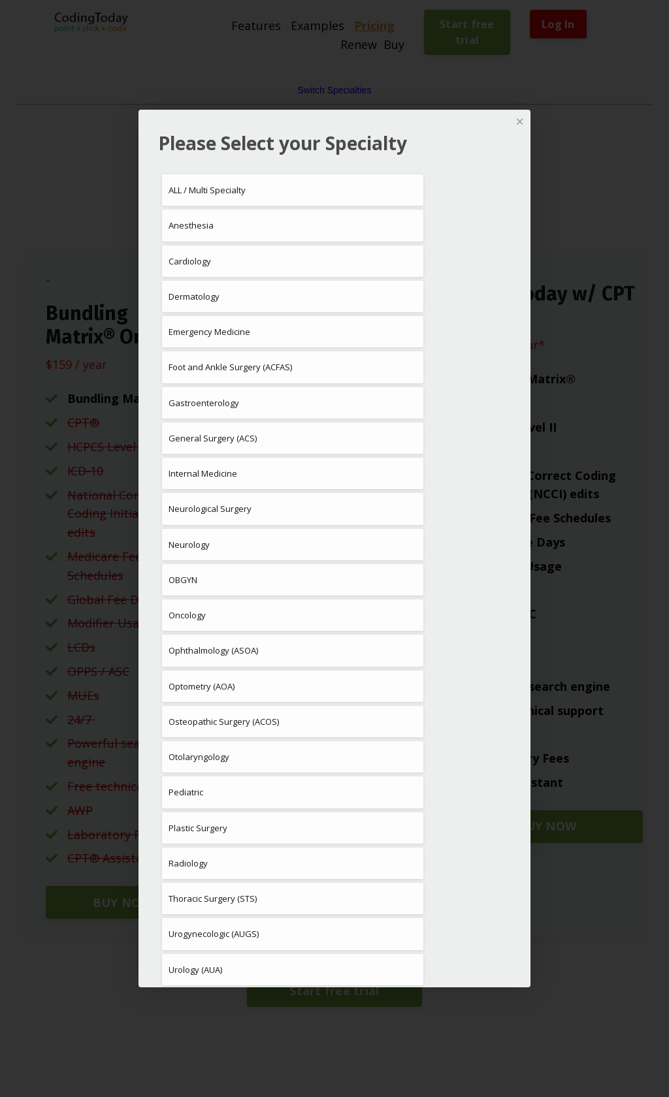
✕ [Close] (519, 121)
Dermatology (194, 296)
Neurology (189, 544)
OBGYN (183, 580)
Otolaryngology (199, 757)
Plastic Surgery (198, 828)
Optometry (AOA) (202, 686)
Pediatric (186, 792)
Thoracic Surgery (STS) (213, 898)
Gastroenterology (204, 403)
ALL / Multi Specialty (207, 190)
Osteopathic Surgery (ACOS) (224, 721)
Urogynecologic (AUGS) (214, 934)
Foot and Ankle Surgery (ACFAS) (230, 367)
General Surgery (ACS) (213, 438)
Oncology (187, 615)
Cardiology (190, 261)
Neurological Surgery (210, 509)
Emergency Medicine (209, 332)
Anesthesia (191, 225)
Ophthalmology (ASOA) (213, 650)
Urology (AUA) (195, 970)
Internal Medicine (203, 473)
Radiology (188, 863)
